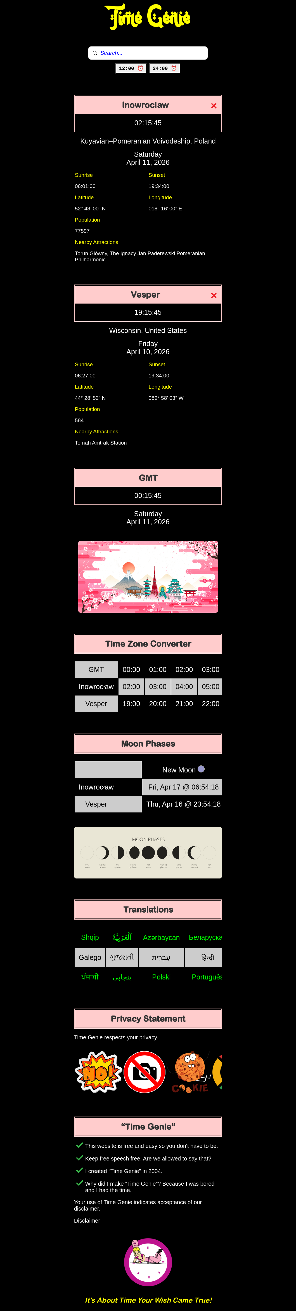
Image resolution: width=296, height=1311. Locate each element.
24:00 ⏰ (165, 68)
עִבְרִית (161, 957)
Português (208, 977)
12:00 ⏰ (131, 68)
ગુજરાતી (122, 957)
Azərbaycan (161, 937)
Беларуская (208, 937)
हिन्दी (207, 958)
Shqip (90, 937)
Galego (90, 957)
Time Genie (148, 18)
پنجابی (122, 977)
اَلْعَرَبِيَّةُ (122, 937)
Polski (161, 977)
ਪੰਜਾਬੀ (90, 977)
